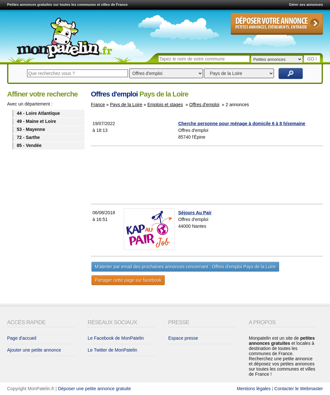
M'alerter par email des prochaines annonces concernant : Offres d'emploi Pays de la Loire (185, 266)
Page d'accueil (21, 338)
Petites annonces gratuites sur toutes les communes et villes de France (67, 4)
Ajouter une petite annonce (34, 350)
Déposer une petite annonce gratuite (94, 388)
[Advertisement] (223, 175)
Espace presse (183, 338)
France (98, 104)
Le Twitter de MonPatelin (112, 350)
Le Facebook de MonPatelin (116, 338)
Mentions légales (254, 388)
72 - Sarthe (28, 137)
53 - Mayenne (31, 129)
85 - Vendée (29, 145)
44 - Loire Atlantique (38, 113)
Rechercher (290, 73)
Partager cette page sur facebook (128, 280)
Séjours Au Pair (195, 212)
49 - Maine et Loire (36, 121)
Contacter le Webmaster (298, 388)
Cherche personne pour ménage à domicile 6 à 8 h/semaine (241, 123)
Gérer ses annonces (306, 4)
